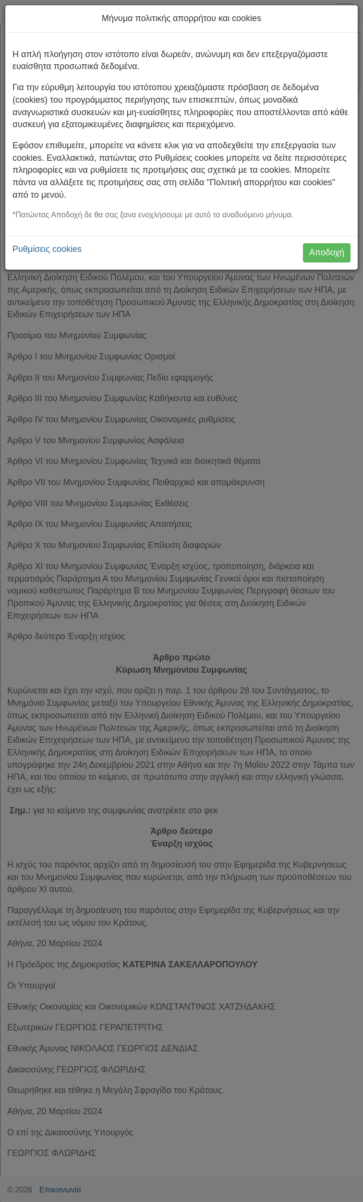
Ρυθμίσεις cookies (47, 249)
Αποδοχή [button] (326, 252)
